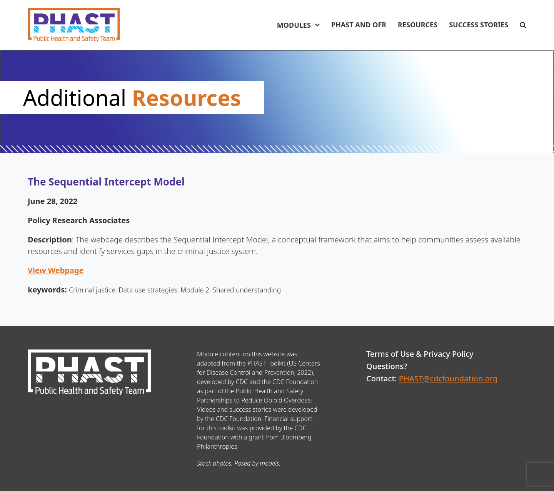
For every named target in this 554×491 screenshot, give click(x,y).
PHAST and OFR (358, 24)
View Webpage (56, 270)
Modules (294, 25)
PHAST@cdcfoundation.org (448, 378)
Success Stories (478, 24)
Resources (417, 24)
